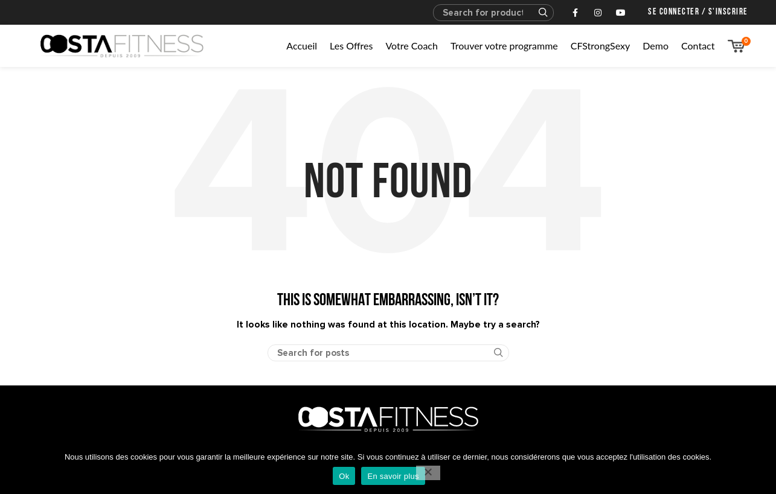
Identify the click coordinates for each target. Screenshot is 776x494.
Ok (344, 476)
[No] (428, 473)
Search (537, 12)
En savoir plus (392, 476)
